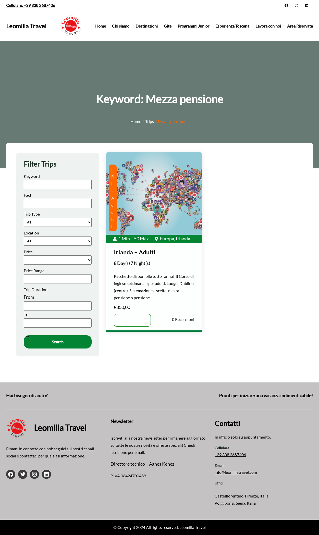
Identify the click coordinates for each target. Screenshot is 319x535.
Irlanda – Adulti (134, 252)
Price (28, 251)
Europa (167, 238)
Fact (27, 195)
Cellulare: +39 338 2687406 (30, 5)
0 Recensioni (183, 319)
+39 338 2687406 (230, 454)
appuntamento (257, 436)
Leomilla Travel (26, 26)
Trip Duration (35, 289)
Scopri (124, 320)
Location (31, 232)
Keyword (32, 176)
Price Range (34, 270)
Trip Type (32, 213)
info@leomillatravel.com (236, 472)
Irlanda (183, 238)
